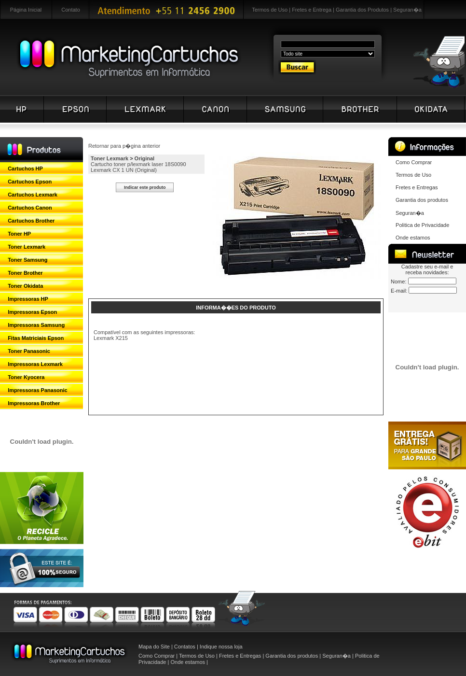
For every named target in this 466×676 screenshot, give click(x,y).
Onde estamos (413, 237)
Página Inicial (25, 10)
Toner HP (19, 234)
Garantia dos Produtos (362, 10)
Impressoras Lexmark (35, 364)
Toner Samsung (27, 260)
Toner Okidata (25, 286)
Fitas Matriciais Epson (36, 338)
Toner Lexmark (26, 247)
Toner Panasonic (29, 351)
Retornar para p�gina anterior (124, 146)
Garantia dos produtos (422, 200)
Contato (70, 10)
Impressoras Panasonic (38, 390)
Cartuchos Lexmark (32, 194)
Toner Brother (25, 273)
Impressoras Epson (32, 312)
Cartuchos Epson (30, 181)
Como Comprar (414, 162)
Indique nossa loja (221, 646)
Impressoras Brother (34, 403)
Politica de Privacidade (422, 225)
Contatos (184, 646)
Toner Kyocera (26, 377)
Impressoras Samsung (36, 325)
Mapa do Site (154, 646)
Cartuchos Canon (30, 208)
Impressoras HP (28, 299)
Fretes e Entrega (311, 10)
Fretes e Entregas (417, 187)
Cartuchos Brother (31, 221)
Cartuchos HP (25, 168)
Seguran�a (407, 10)
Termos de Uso (270, 10)
